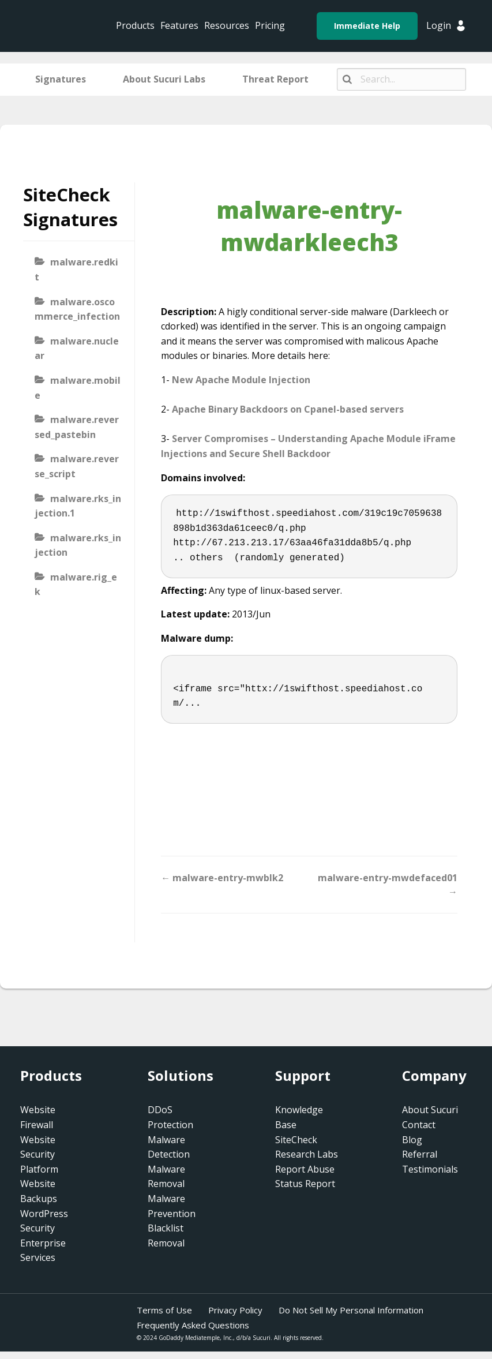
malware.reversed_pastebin (77, 427)
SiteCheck (296, 1139)
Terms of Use (164, 1310)
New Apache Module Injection (241, 379)
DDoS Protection (170, 1117)
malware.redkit (76, 269)
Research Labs (306, 1154)
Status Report (305, 1183)
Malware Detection (169, 1147)
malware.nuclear (77, 348)
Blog (412, 1139)
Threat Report (275, 79)
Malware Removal (166, 1176)
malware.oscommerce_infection (77, 309)
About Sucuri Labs (164, 79)
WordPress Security (44, 1221)
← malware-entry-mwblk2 (222, 877)
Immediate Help (367, 25)
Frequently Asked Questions (193, 1325)
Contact (418, 1124)
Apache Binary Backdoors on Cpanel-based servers (288, 409)
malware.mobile (78, 388)
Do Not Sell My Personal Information (351, 1310)
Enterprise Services (43, 1250)
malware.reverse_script (77, 466)
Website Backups (38, 1191)
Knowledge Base (299, 1117)
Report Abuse (305, 1169)
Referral (419, 1154)
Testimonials (430, 1169)
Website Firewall (37, 1117)
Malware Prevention (172, 1206)
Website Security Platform (39, 1154)
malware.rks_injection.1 (78, 506)
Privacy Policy (235, 1310)
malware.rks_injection (78, 545)
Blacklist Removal (166, 1235)
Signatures (60, 79)
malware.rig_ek (76, 584)
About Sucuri (430, 1109)
